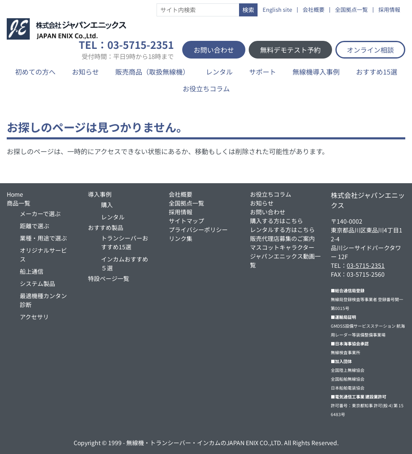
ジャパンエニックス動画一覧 (285, 260)
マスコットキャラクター (282, 247)
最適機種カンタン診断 (43, 300)
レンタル (219, 72)
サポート (262, 72)
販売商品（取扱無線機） (152, 72)
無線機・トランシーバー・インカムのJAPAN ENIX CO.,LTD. (204, 442)
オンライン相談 (370, 50)
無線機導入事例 (316, 72)
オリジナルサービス (43, 254)
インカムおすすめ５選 (124, 263)
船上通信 (31, 271)
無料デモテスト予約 (290, 50)
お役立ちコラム (206, 88)
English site (277, 10)
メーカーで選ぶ (40, 213)
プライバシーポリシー (198, 229)
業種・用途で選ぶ (43, 238)
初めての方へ (35, 72)
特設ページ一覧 (108, 278)
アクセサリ (34, 316)
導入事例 (100, 194)
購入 (107, 204)
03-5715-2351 (366, 265)
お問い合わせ (214, 50)
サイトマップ (186, 220)
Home (15, 194)
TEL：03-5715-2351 (126, 50)
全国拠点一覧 (351, 10)
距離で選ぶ (34, 226)
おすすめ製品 (105, 227)
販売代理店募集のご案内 (282, 238)
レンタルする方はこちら (282, 229)
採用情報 (389, 10)
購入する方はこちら (276, 220)
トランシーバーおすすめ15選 (124, 242)
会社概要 (313, 10)
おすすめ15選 (376, 72)
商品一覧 (18, 203)
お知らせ (85, 72)
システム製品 (37, 283)
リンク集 (180, 238)
